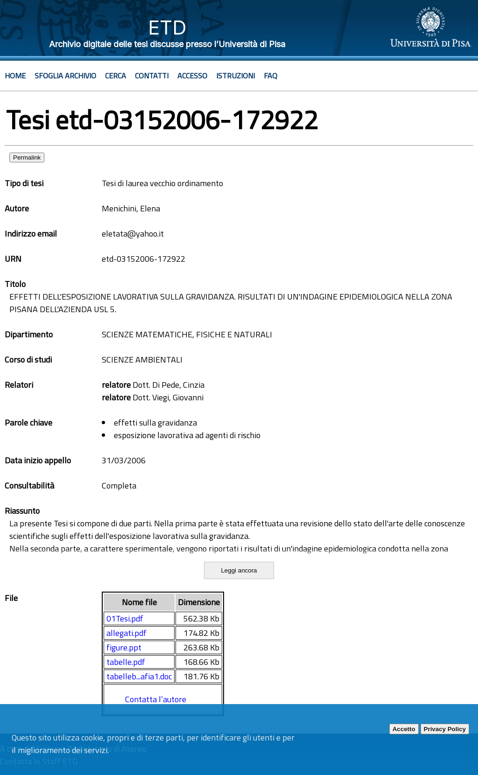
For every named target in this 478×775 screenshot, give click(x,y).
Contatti (152, 75)
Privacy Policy (445, 729)
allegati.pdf (126, 633)
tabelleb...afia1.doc (139, 676)
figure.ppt (123, 647)
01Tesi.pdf (124, 618)
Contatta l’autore (155, 699)
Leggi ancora (239, 570)
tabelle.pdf (125, 662)
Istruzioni (235, 75)
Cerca (115, 75)
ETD (167, 27)
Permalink (27, 157)
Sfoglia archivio (65, 75)
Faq (270, 75)
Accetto (404, 729)
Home (15, 75)
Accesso (192, 75)
